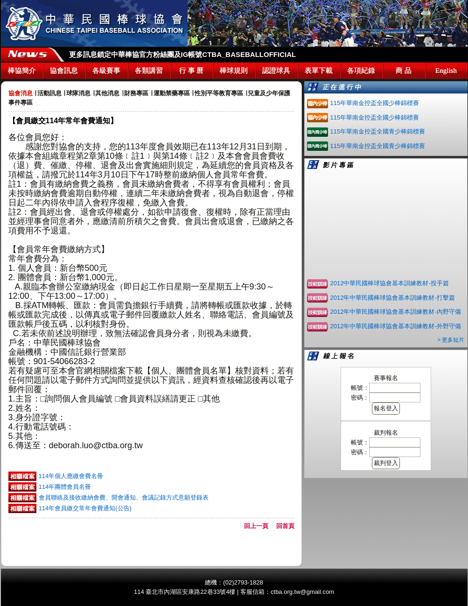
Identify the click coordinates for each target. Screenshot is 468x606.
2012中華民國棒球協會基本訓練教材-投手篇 (389, 283)
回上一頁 (259, 525)
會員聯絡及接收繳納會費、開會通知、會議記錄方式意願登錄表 (124, 497)
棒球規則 (234, 70)
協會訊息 (64, 70)
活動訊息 (49, 93)
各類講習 (149, 70)
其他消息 (107, 93)
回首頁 (285, 525)
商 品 (404, 70)
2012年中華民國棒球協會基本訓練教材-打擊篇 (392, 297)
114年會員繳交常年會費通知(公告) (85, 508)
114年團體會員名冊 (65, 486)
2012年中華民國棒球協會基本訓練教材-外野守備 (395, 326)
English (446, 70)
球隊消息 (78, 93)
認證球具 (276, 70)
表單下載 (319, 70)
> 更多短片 (450, 340)
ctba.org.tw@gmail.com (302, 591)
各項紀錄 (361, 70)
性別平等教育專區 (219, 93)
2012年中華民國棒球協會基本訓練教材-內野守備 (395, 311)
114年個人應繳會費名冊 (71, 475)
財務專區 (136, 93)
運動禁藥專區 (172, 93)
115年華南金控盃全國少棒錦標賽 (374, 102)
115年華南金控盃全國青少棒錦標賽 (378, 131)
